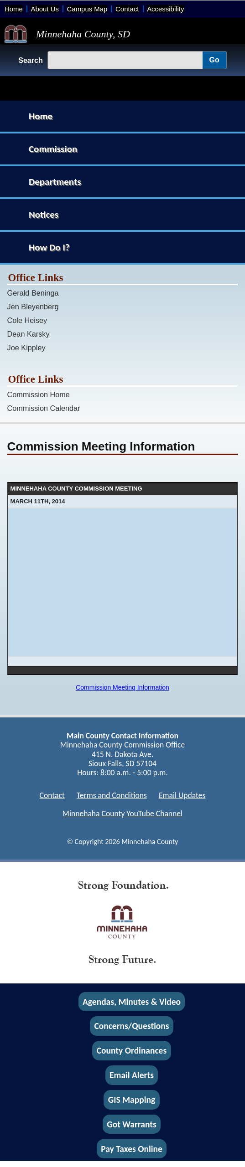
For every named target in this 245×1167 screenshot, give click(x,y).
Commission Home (38, 394)
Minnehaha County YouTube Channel (122, 814)
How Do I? (49, 247)
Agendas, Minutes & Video (132, 1001)
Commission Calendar (43, 408)
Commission (53, 149)
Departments (55, 182)
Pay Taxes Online (131, 1148)
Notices (43, 214)
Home (14, 9)
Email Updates (182, 795)
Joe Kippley (26, 347)
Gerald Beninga (33, 293)
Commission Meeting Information (122, 687)
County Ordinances (132, 1050)
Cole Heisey (27, 320)
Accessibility (165, 9)
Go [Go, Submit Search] (214, 60)
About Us (44, 9)
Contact (127, 9)
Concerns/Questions (131, 1026)
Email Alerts (131, 1075)
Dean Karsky (28, 334)
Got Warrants (131, 1124)
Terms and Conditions (112, 795)
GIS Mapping (131, 1099)
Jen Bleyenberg (33, 306)
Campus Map (87, 9)
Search (30, 60)
